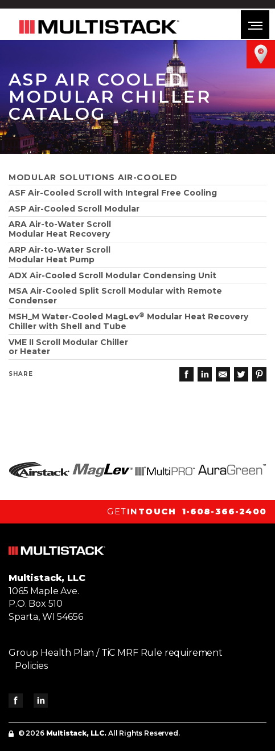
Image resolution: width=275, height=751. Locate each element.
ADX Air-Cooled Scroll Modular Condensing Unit (112, 275)
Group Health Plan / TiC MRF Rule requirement (116, 652)
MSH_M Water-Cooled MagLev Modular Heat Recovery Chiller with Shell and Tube (128, 321)
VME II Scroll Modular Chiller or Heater (68, 347)
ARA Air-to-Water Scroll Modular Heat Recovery (60, 229)
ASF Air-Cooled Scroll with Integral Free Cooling (113, 193)
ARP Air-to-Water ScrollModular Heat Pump (59, 255)
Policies (31, 665)
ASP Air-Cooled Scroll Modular (74, 209)
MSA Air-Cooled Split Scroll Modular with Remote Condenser (115, 296)
